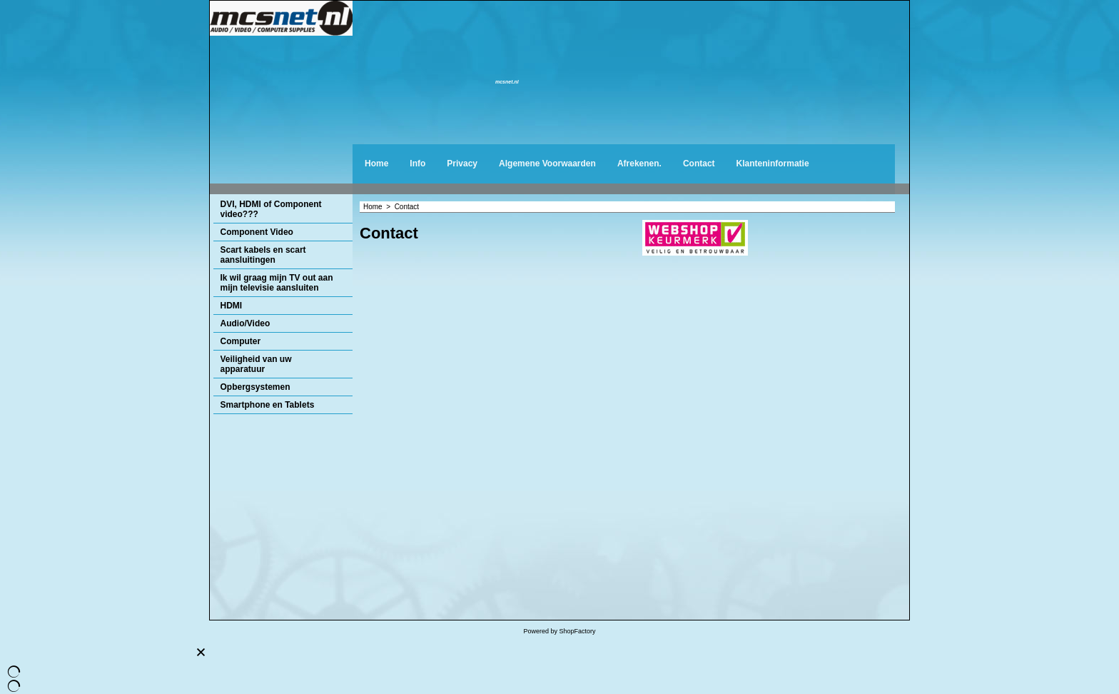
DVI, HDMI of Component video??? (271, 209)
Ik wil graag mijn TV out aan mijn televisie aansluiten (277, 283)
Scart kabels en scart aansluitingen (263, 255)
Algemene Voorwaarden (547, 164)
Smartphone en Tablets (268, 405)
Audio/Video (245, 323)
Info (417, 164)
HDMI (232, 306)
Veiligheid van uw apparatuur (256, 364)
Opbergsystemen (255, 387)
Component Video (257, 232)
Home (376, 164)
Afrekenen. (639, 164)
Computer (241, 341)
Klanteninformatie (772, 164)
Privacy (462, 164)
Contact (699, 164)
